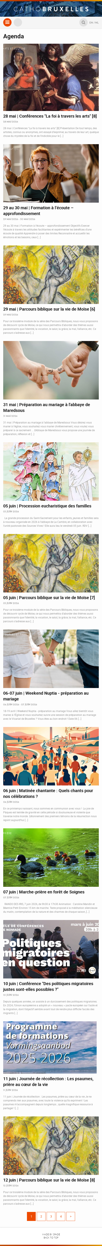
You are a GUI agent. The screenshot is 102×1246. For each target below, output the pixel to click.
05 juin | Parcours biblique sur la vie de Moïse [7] (49, 597)
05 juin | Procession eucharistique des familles (47, 506)
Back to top (51, 1237)
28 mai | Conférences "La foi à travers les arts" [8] (50, 116)
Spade (56, 1234)
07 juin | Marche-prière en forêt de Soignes (43, 892)
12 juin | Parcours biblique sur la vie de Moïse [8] (49, 1180)
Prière (7, 833)
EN (91, 22)
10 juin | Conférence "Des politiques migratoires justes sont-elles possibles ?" (48, 986)
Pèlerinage (11, 447)
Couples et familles (18, 634)
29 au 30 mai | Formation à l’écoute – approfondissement (38, 210)
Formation (11, 149)
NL (97, 22)
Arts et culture (14, 48)
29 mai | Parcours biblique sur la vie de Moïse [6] (49, 309)
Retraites (9, 1026)
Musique (9, 732)
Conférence (12, 925)
